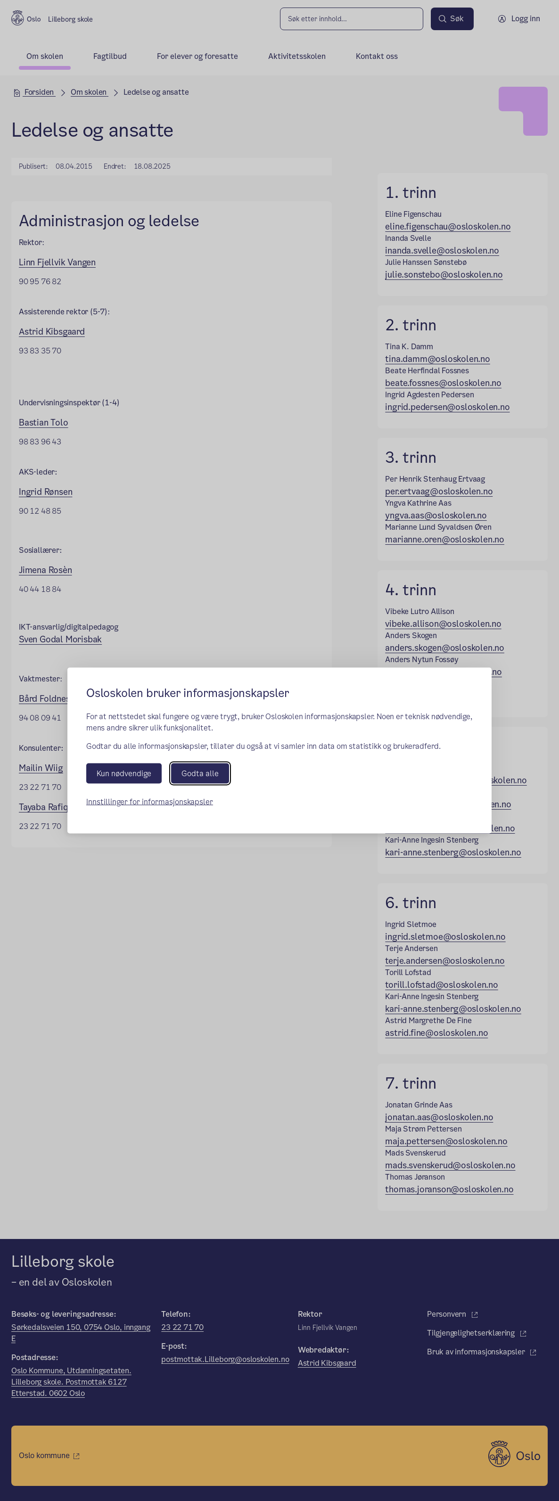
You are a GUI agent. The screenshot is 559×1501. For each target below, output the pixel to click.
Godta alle (200, 773)
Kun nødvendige (124, 773)
